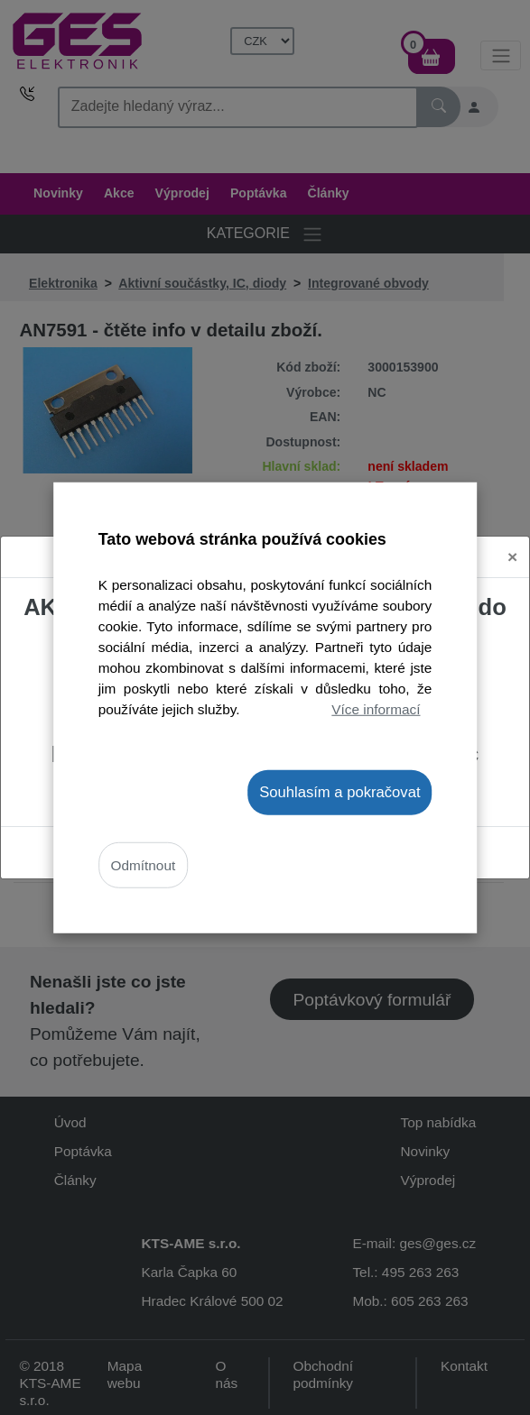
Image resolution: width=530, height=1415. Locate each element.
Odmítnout (143, 865)
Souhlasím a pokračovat (339, 791)
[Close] (512, 557)
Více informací (375, 709)
